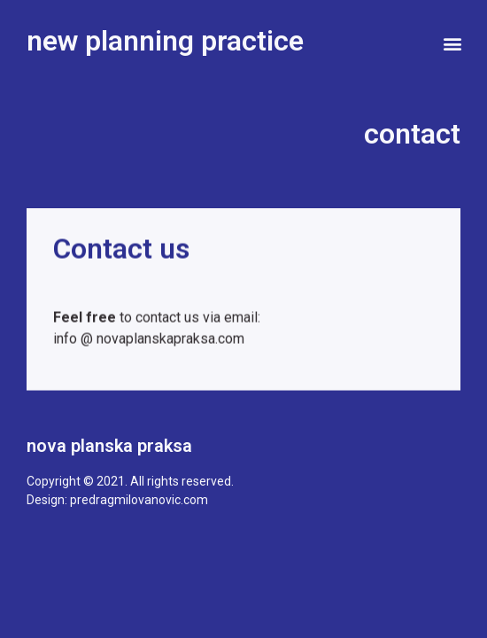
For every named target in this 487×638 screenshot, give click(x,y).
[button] (452, 43)
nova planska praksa (109, 445)
